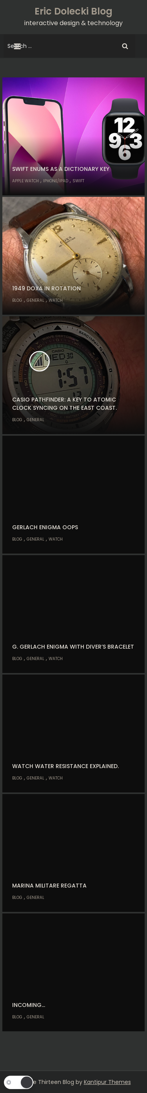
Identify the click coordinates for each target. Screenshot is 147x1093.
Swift (78, 180)
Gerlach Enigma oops (45, 527)
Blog (17, 300)
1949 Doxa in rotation (46, 288)
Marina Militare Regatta (49, 885)
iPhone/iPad (55, 180)
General (35, 300)
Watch (56, 300)
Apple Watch (25, 180)
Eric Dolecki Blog (73, 11)
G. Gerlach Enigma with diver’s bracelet (73, 647)
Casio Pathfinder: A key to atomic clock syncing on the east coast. (64, 404)
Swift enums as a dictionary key (60, 169)
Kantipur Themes (107, 1082)
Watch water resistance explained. (65, 766)
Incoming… (28, 1005)
